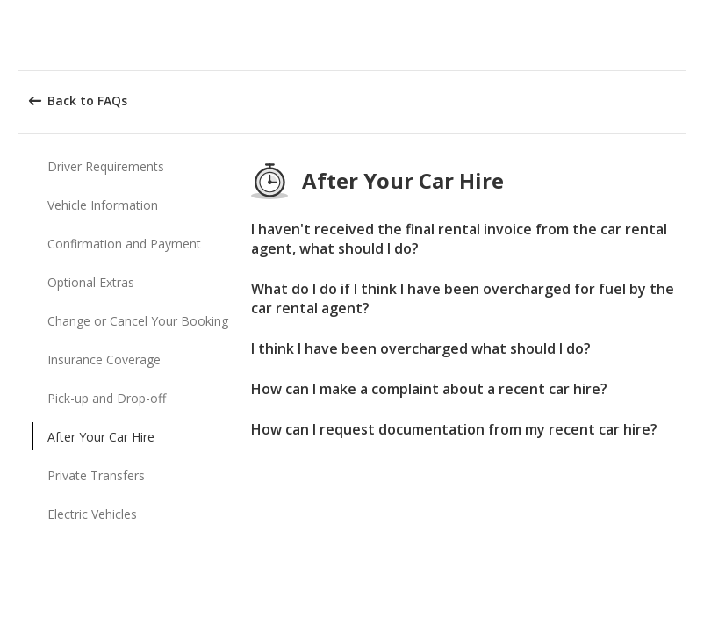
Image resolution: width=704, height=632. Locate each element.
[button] (684, 35)
